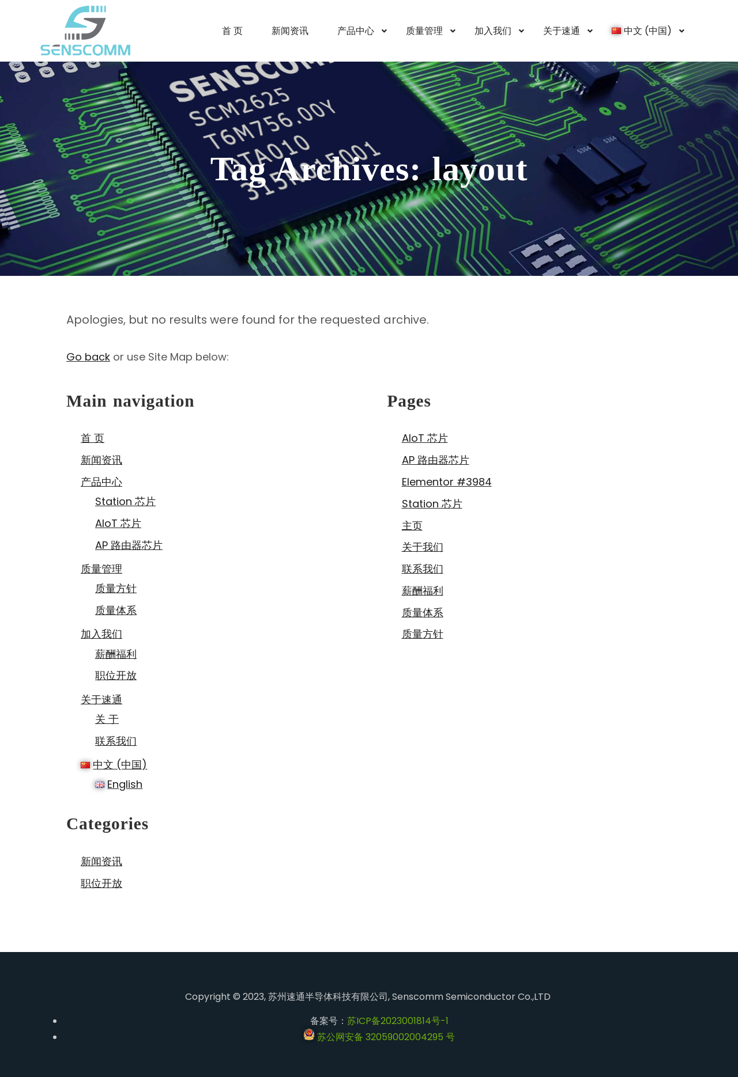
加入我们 (101, 634)
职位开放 (116, 675)
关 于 (107, 719)
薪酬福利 (116, 654)
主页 (412, 525)
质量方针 (116, 588)
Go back (88, 357)
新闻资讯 (101, 460)
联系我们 (116, 741)
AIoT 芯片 (118, 523)
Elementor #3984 (447, 482)
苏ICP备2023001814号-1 (398, 1020)
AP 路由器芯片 (129, 545)
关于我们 (422, 547)
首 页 (92, 438)
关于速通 (101, 699)
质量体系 (116, 610)
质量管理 (101, 569)
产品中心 (101, 482)
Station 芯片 (125, 501)
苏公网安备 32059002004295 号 (379, 1037)
